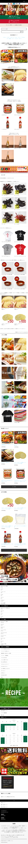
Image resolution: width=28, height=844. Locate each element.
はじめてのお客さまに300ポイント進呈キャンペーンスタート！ (15, 328)
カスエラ (16, 38)
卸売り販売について (4, 710)
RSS (15, 837)
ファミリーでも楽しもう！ (5, 651)
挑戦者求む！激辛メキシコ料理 (6, 653)
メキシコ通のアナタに (4, 659)
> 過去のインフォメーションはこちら (21, 332)
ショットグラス (8, 402)
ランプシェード (3, 636)
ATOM (17, 837)
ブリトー (19, 37)
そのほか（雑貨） (20, 416)
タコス (16, 37)
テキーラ (20, 38)
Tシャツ (8, 416)
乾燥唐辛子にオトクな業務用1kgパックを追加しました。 (10, 181)
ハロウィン (5, 37)
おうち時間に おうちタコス (5, 668)
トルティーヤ (12, 37)
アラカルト (23, 37)
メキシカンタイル (20, 402)
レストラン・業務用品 (4, 655)
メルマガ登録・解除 (10, 836)
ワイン (2, 614)
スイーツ (13, 38)
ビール (2, 617)
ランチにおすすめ (4, 657)
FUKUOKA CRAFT (4, 675)
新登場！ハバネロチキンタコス (8, 178)
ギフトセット (3, 670)
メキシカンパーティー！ (5, 664)
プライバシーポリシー (4, 836)
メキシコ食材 (9, 38)
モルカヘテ (3, 627)
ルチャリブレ (3, 639)
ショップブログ (15, 836)
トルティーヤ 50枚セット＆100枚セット (19, 292)
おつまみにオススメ (4, 666)
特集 (1, 677)
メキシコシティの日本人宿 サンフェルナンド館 (7, 837)
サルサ (8, 37)
